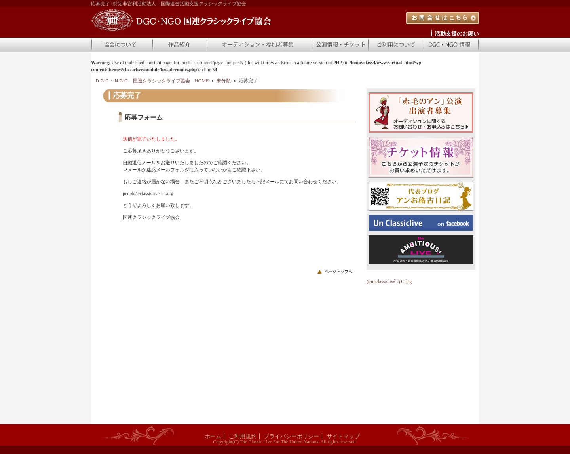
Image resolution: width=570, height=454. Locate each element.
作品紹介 (179, 45)
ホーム (213, 436)
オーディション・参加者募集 (259, 45)
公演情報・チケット (340, 45)
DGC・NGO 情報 (451, 45)
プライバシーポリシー (291, 436)
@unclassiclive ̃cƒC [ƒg (389, 281)
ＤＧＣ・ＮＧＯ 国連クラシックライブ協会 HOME (152, 81)
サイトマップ (343, 436)
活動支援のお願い (457, 34)
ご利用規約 (242, 436)
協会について (121, 45)
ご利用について (396, 45)
